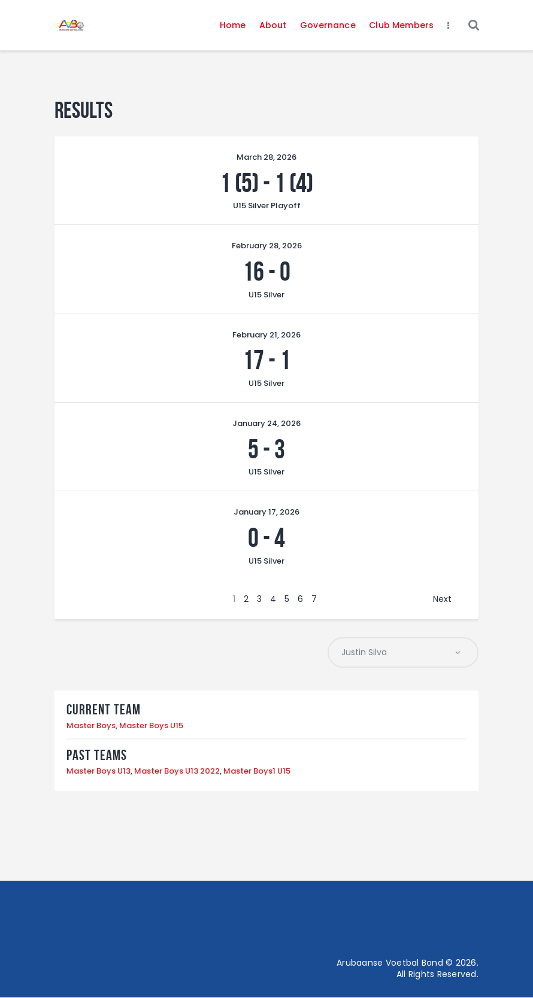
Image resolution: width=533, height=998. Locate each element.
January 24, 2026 (266, 423)
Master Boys (91, 726)
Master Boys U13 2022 (177, 771)
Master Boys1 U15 (256, 771)
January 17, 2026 (266, 512)
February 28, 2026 (267, 245)
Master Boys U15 (151, 726)
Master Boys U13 (98, 771)
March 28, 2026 (266, 157)
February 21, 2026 (266, 334)
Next (442, 599)
